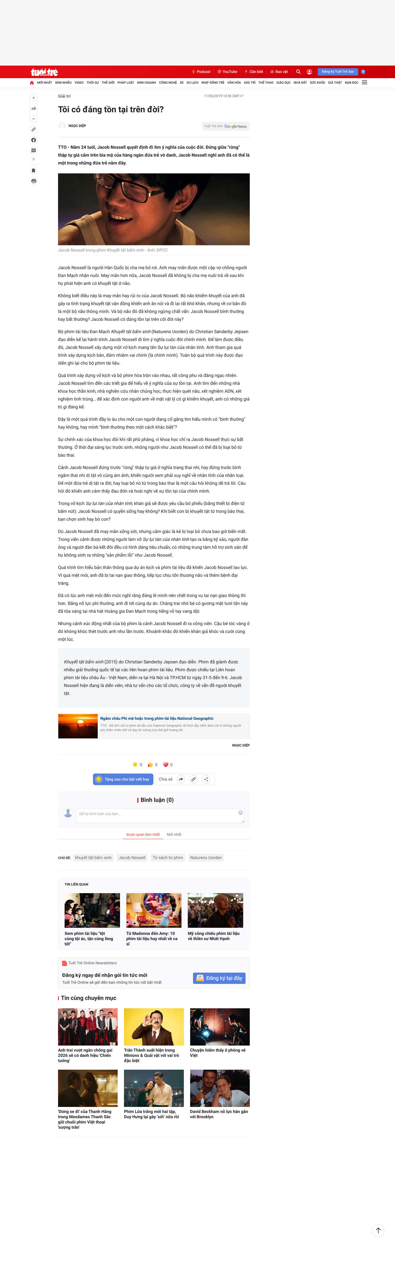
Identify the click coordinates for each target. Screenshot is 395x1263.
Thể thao (265, 82)
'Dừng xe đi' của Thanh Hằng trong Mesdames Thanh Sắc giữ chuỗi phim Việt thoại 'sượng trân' (84, 1119)
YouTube (227, 71)
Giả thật (335, 82)
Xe (182, 82)
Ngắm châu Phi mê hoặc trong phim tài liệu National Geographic (157, 718)
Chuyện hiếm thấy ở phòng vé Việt (218, 1053)
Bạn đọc (351, 82)
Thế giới (108, 82)
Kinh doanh (146, 82)
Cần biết (253, 71)
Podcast (201, 71)
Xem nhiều (63, 82)
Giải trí (250, 82)
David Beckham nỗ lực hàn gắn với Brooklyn (219, 1114)
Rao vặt (279, 71)
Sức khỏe (317, 82)
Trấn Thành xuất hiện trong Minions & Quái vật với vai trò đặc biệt (151, 1055)
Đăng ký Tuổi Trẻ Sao (338, 72)
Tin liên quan (76, 885)
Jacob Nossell (132, 857)
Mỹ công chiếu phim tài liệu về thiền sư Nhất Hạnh (214, 936)
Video (79, 82)
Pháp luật (125, 82)
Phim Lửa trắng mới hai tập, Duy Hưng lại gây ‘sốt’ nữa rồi (151, 1114)
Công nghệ (168, 82)
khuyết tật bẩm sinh (93, 857)
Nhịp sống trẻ (213, 82)
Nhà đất (300, 82)
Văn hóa (234, 82)
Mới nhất (44, 82)
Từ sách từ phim (168, 857)
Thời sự (92, 82)
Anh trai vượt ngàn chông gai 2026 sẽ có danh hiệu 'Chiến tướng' (85, 1055)
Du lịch (193, 82)
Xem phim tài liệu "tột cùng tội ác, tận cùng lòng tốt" (89, 938)
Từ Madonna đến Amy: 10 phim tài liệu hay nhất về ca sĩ (152, 938)
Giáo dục (284, 82)
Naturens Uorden (206, 857)
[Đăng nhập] (309, 72)
